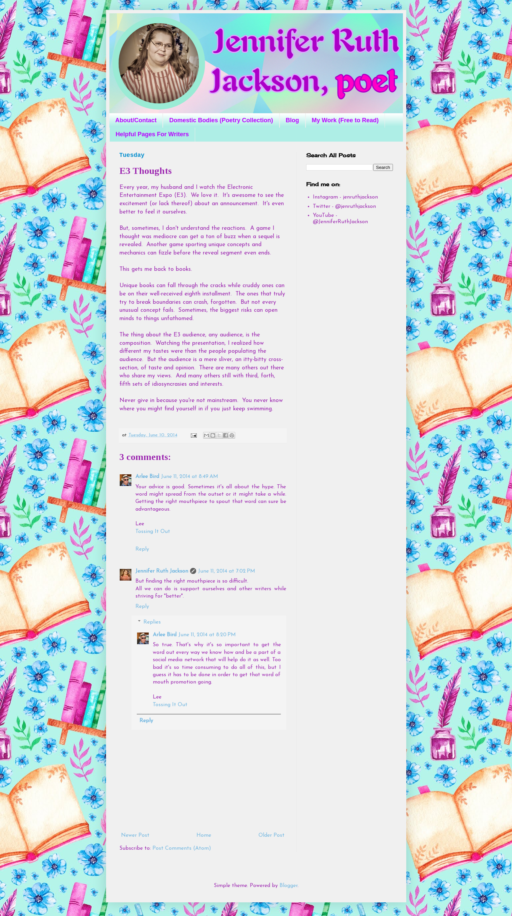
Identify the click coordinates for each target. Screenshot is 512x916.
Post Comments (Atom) (181, 848)
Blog (292, 120)
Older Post (272, 835)
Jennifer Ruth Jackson (161, 571)
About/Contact (136, 120)
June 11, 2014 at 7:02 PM (226, 571)
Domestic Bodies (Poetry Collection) (221, 120)
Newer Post (135, 835)
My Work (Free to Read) (345, 120)
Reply (142, 549)
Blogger (289, 885)
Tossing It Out (152, 531)
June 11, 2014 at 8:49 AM (189, 476)
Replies (152, 622)
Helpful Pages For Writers (152, 134)
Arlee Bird (147, 476)
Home (203, 835)
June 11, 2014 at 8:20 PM (207, 635)
